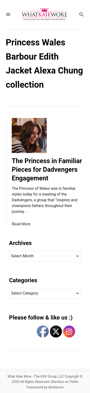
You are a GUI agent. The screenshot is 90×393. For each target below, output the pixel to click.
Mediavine (56, 387)
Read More (21, 224)
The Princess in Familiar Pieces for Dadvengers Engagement (47, 169)
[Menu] (8, 15)
